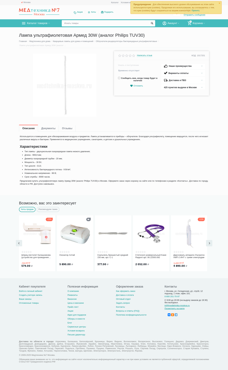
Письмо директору (76, 334)
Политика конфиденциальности (131, 314)
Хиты (93, 12)
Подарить (108, 12)
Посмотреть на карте (175, 308)
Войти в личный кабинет (30, 291)
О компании (73, 291)
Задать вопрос (123, 302)
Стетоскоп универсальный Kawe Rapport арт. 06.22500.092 (150, 256)
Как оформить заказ (125, 291)
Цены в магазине (75, 302)
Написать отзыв (144, 55)
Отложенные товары (29, 302)
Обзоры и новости (76, 318)
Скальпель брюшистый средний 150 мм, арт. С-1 (112, 256)
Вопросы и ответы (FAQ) (127, 310)
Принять (196, 10)
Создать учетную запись (30, 295)
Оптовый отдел (123, 298)
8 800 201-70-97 (172, 296)
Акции (80, 12)
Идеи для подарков (76, 314)
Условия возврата (129, 2)
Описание (28, 128)
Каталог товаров (38, 23)
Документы (48, 128)
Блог (69, 322)
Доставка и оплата (125, 295)
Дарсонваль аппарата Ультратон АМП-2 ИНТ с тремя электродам (189, 256)
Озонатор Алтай (67, 255)
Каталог (115, 2)
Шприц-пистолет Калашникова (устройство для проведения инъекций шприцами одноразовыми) (36, 256)
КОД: (194, 55)
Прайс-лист (72, 306)
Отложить (136, 86)
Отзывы (67, 128)
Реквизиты (72, 295)
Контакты (120, 306)
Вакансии (71, 298)
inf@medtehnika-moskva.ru (177, 305)
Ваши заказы (25, 298)
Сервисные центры (76, 326)
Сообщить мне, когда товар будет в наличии (137, 79)
